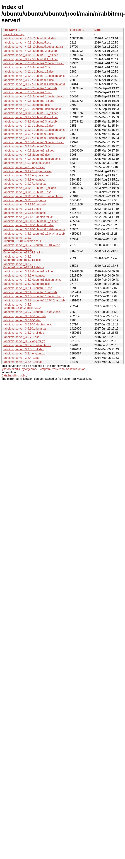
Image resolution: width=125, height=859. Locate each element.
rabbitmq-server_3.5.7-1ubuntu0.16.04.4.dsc (31, 245)
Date (97, 29)
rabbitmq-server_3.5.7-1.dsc (21, 337)
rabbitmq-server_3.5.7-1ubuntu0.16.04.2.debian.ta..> (22, 306)
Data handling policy (14, 375)
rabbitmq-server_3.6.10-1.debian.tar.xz (28, 324)
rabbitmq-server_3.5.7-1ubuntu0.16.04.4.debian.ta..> (22, 239)
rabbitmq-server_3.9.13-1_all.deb (24, 204)
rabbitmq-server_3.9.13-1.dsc (22, 208)
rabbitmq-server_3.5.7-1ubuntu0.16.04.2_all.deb (34, 300)
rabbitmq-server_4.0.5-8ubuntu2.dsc (26, 104)
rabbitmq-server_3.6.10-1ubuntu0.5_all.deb (30, 221)
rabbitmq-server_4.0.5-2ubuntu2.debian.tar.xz (32, 158)
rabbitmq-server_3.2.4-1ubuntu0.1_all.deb (30, 292)
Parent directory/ (13, 34)
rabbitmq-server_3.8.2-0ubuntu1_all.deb (28, 271)
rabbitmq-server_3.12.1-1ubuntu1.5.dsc (28, 71)
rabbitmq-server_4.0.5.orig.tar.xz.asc (26, 162)
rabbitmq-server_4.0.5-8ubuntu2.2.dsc (27, 67)
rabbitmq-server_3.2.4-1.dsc (21, 357)
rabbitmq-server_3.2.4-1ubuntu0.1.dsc (27, 288)
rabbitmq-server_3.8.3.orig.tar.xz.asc (26, 175)
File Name (10, 29)
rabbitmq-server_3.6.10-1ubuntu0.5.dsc (28, 225)
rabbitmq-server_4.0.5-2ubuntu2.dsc (26, 154)
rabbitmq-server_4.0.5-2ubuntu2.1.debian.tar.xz (33, 96)
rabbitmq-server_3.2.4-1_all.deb (23, 349)
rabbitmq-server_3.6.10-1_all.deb (24, 316)
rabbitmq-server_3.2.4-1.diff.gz (22, 361)
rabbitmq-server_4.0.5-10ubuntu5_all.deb (29, 38)
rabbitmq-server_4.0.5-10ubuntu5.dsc (27, 42)
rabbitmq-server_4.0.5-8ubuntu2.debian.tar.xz (32, 109)
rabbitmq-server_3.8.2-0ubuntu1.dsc (26, 283)
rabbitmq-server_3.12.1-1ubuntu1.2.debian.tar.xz (34, 129)
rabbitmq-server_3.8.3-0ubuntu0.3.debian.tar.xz (33, 142)
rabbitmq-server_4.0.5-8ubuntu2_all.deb (28, 100)
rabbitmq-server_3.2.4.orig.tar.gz (24, 353)
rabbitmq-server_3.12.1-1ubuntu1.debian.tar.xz (33, 196)
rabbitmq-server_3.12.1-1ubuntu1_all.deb (29, 187)
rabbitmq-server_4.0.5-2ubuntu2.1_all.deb (30, 88)
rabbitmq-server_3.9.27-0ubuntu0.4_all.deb (30, 59)
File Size (75, 29)
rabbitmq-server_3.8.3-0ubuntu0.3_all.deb (30, 121)
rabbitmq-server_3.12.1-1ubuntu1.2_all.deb (30, 113)
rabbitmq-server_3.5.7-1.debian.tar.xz (27, 345)
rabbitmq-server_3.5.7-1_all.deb (23, 332)
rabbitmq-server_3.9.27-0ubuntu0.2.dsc (28, 133)
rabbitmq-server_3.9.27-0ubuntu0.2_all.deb (30, 117)
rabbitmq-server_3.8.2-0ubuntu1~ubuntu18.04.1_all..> (23, 251)
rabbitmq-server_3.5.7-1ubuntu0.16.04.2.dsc (31, 311)
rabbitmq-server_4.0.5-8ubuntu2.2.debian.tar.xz (33, 63)
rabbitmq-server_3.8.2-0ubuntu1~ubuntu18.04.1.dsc (22, 258)
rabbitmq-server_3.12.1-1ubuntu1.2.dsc (28, 125)
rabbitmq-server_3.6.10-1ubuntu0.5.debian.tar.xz (34, 229)
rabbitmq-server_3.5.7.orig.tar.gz (24, 341)
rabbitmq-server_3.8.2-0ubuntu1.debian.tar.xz (32, 279)
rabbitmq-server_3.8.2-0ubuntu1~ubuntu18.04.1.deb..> (23, 266)
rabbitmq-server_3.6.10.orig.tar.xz (24, 328)
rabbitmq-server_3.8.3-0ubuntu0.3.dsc (27, 146)
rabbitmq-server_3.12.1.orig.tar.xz (24, 200)
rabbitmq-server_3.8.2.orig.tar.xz (24, 275)
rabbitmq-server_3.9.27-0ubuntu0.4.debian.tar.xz (34, 84)
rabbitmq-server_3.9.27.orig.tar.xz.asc (27, 171)
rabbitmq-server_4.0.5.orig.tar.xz (24, 167)
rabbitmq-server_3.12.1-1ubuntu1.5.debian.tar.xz (34, 75)
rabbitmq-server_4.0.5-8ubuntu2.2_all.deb (30, 50)
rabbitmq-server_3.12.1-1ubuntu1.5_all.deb (30, 55)
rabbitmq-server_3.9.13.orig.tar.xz (24, 212)
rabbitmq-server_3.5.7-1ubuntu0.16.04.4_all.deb (34, 233)
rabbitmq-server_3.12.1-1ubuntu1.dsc (27, 192)
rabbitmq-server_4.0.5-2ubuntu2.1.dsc (27, 92)
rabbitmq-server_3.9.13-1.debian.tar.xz (28, 217)
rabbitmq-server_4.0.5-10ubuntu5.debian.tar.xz (33, 46)
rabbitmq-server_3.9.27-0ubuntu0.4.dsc (28, 79)
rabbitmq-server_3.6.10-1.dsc (22, 320)
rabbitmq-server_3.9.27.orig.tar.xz (24, 183)
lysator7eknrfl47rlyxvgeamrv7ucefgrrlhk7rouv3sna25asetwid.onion (43, 369)
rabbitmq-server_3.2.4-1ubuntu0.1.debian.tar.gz (33, 296)
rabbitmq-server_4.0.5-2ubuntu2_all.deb (28, 150)
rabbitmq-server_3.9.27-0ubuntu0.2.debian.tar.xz (34, 138)
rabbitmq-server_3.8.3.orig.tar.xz (24, 179)
